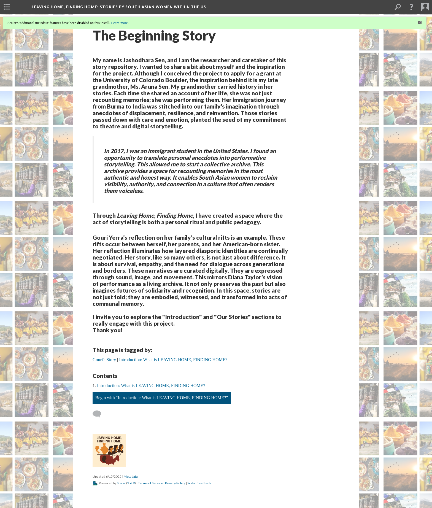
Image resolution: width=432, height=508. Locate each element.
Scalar (121, 483)
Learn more (119, 23)
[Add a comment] (99, 414)
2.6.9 (131, 483)
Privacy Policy (175, 483)
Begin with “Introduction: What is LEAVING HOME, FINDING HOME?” (161, 397)
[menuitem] (7, 7)
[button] (411, 7)
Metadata (131, 476)
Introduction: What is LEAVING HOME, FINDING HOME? (151, 385)
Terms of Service (150, 483)
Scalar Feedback (199, 483)
